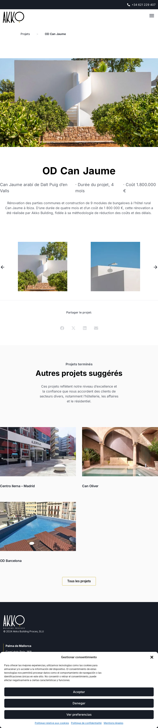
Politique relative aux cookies (52, 723)
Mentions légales (113, 723)
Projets (25, 34)
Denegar (79, 703)
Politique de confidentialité (86, 723)
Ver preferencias (79, 714)
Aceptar (79, 692)
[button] (152, 657)
